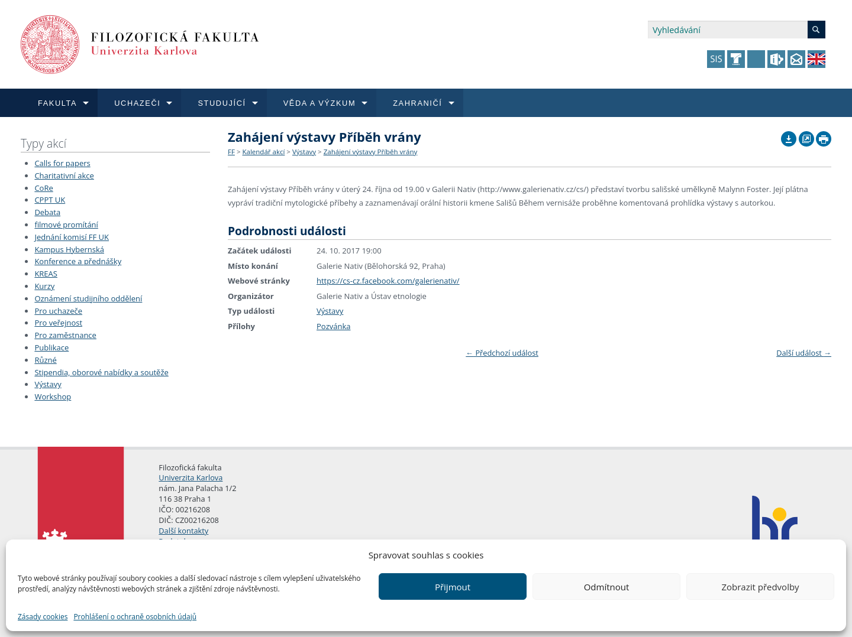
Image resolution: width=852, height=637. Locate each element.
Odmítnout (607, 587)
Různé (45, 360)
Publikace (51, 347)
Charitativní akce (63, 175)
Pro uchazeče (58, 311)
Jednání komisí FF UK (71, 237)
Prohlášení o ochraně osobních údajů (134, 617)
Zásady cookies (42, 617)
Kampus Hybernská (69, 249)
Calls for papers (62, 163)
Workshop (52, 396)
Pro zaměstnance (65, 335)
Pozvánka (333, 326)
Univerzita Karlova (190, 477)
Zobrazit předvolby (760, 587)
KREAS (45, 273)
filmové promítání (66, 224)
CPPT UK (49, 199)
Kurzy (44, 286)
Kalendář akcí (263, 151)
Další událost (803, 352)
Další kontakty (183, 530)
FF (231, 151)
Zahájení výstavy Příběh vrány (371, 151)
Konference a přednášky (77, 261)
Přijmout (452, 587)
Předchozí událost (502, 352)
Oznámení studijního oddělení (88, 298)
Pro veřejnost (58, 322)
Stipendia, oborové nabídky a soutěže (101, 372)
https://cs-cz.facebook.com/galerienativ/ (388, 280)
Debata (47, 212)
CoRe (43, 188)
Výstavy (47, 384)
